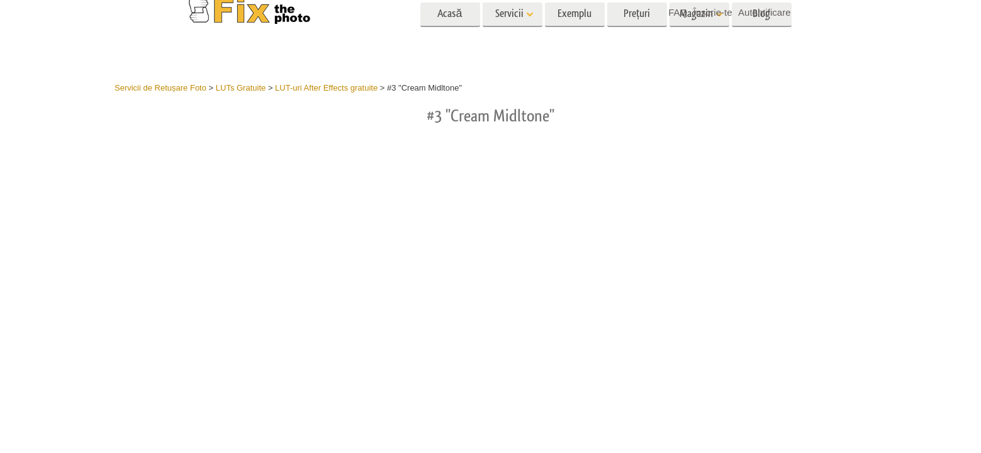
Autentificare (764, 12)
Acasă (449, 36)
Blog (761, 36)
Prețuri (637, 36)
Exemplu (574, 36)
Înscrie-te (712, 12)
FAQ (677, 12)
